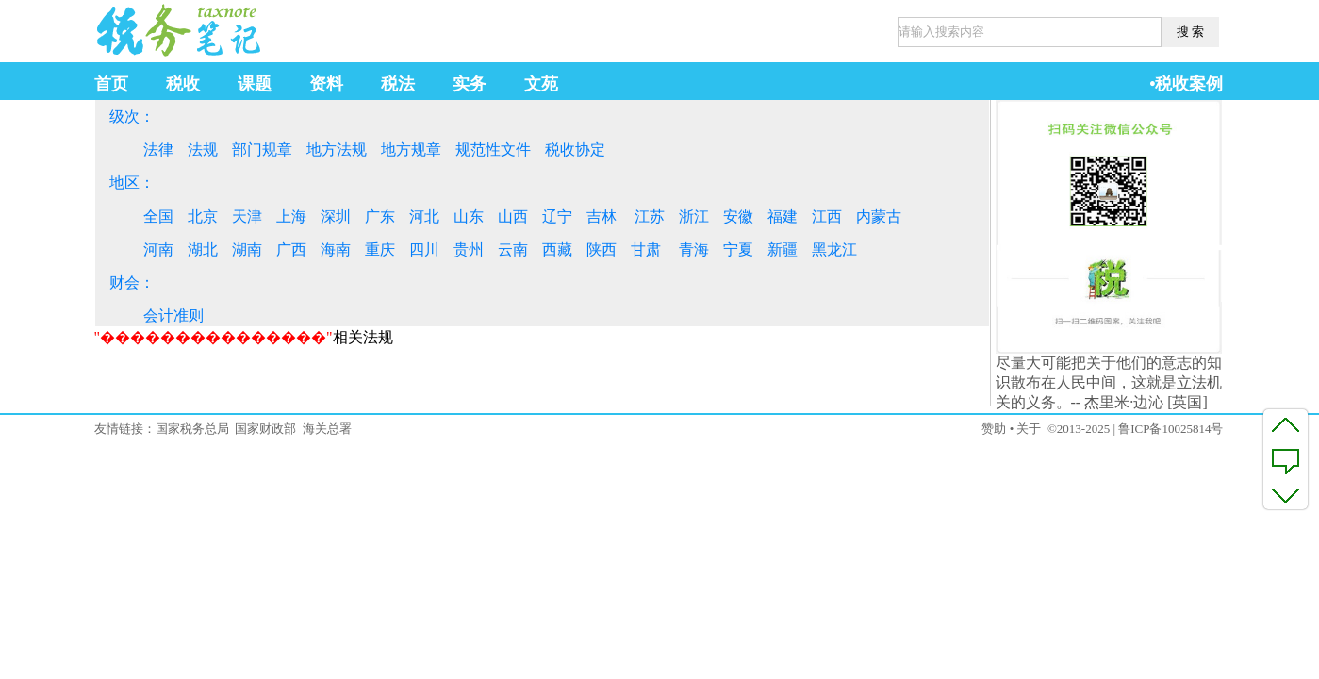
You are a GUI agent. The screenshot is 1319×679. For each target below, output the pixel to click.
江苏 (650, 216)
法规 (203, 149)
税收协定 (575, 149)
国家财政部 (265, 429)
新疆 (782, 249)
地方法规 (336, 149)
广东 (380, 216)
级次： (132, 116)
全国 (158, 216)
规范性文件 (493, 149)
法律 (158, 149)
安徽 (738, 216)
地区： (132, 182)
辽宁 (557, 216)
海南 (336, 249)
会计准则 (173, 315)
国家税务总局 (192, 429)
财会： (132, 282)
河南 (158, 249)
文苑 (541, 84)
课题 (255, 84)
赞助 (993, 429)
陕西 (601, 249)
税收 (183, 84)
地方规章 (411, 149)
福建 (782, 216)
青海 (694, 249)
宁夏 (738, 249)
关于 (1028, 429)
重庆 (380, 249)
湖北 (203, 249)
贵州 (468, 249)
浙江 (694, 216)
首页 (111, 84)
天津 (247, 216)
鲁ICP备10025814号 (1170, 429)
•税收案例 (1186, 84)
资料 (326, 84)
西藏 (557, 249)
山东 (468, 216)
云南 (513, 249)
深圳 (336, 216)
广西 (291, 249)
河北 (424, 216)
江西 (827, 216)
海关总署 (327, 429)
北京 (203, 216)
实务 (469, 84)
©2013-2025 (1078, 429)
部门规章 (262, 149)
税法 (398, 84)
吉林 (601, 216)
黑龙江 (834, 249)
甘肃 (646, 249)
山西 (513, 216)
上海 (291, 216)
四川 (424, 249)
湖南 (247, 249)
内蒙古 (878, 216)
